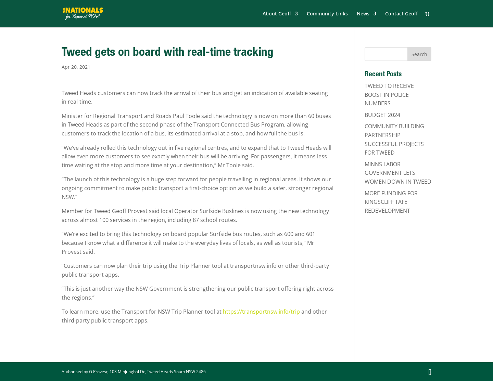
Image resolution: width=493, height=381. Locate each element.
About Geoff (277, 14)
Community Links (327, 14)
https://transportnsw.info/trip (261, 311)
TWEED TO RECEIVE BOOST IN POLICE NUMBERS (389, 94)
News (363, 14)
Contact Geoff (401, 14)
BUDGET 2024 (382, 115)
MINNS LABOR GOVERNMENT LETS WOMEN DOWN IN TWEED (398, 172)
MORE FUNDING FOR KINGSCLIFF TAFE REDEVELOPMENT (391, 201)
